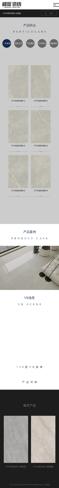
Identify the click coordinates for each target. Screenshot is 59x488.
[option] (6, 43)
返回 (51, 13)
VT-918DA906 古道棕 (12, 13)
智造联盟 (47, 484)
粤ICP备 (35, 484)
